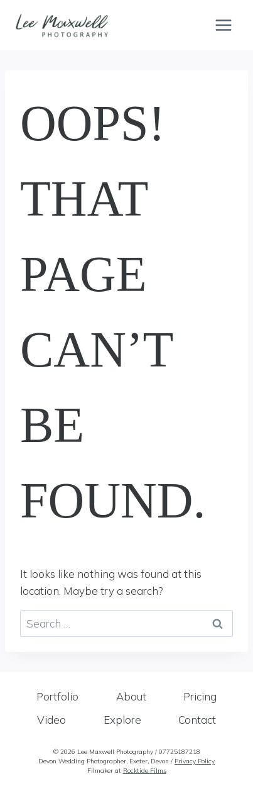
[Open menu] (223, 25)
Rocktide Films (144, 770)
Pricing (200, 696)
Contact (197, 719)
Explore (122, 719)
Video (51, 719)
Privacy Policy (195, 761)
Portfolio (57, 696)
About (131, 696)
